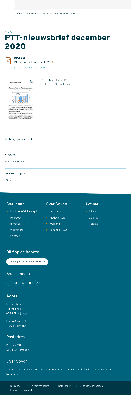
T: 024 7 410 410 (16, 326)
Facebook (9, 283)
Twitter (16, 283)
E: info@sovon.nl (16, 321)
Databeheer (64, 386)
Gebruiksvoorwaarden (91, 386)
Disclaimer (15, 386)
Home (19, 14)
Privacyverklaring (40, 386)
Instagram (37, 283)
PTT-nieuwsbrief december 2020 (32, 62)
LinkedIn (23, 283)
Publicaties (32, 14)
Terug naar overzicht (20, 139)
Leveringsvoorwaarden (22, 390)
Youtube (30, 283)
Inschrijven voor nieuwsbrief (25, 262)
